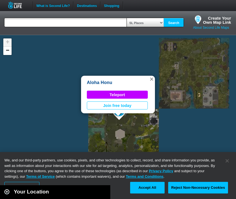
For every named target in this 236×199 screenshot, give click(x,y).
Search (173, 23)
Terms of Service (40, 176)
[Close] (227, 161)
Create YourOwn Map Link (217, 20)
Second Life (18, 5)
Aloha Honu (99, 82)
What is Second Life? (53, 5)
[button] (151, 79)
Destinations (87, 5)
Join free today (117, 105)
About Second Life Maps (211, 28)
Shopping (111, 5)
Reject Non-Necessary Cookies (198, 187)
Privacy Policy (161, 171)
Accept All (147, 187)
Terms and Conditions (144, 176)
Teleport (117, 95)
